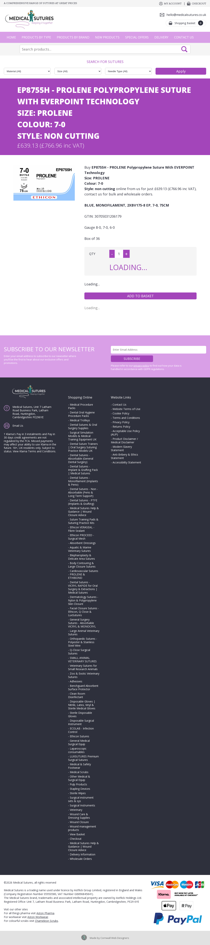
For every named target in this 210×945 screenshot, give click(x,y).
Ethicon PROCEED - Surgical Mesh (81, 536)
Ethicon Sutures (79, 736)
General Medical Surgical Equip (79, 742)
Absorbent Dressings (83, 543)
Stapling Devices (80, 789)
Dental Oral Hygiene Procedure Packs (81, 414)
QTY (92, 254)
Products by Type (36, 37)
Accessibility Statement (127, 462)
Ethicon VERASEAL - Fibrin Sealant (81, 529)
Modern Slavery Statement (121, 448)
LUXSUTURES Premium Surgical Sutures (83, 758)
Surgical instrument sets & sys (81, 799)
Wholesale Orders (81, 859)
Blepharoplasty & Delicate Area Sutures (81, 556)
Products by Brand (73, 37)
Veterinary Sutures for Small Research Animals (83, 667)
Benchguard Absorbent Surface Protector (83, 687)
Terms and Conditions (126, 418)
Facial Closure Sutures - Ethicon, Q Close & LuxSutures (83, 611)
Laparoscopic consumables (77, 750)
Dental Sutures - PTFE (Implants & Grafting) (82, 502)
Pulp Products (78, 784)
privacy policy (141, 365)
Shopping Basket (189, 22)
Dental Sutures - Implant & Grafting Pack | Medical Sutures (83, 470)
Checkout (199, 3)
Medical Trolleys (80, 420)
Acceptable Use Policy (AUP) (125, 432)
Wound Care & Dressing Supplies (79, 815)
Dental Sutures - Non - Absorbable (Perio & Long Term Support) (83, 492)
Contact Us (184, 37)
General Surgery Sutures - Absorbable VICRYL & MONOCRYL (82, 623)
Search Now (184, 49)
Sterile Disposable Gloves (80, 714)
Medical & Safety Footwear (79, 765)
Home (11, 37)
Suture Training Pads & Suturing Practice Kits (83, 521)
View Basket (77, 834)
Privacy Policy (121, 422)
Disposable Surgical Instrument (81, 722)
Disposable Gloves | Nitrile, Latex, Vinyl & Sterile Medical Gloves (81, 705)
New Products (107, 37)
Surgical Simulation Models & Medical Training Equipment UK (82, 436)
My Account (173, 3)
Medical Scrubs (79, 772)
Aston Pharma (45, 913)
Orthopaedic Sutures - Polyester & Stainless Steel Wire (82, 642)
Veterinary (76, 810)
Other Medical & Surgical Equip (79, 778)
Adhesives (76, 681)
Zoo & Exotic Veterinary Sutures (83, 675)
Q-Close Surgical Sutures (79, 651)
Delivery (161, 37)
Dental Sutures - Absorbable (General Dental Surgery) (80, 458)
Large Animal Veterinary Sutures (83, 632)
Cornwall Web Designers (114, 938)
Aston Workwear (37, 917)
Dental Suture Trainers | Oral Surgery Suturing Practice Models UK (83, 447)
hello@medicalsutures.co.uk (186, 15)
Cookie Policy (121, 413)
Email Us (17, 425)
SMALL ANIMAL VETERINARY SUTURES (82, 659)
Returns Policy (121, 426)
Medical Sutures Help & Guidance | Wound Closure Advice (83, 511)
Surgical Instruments (82, 805)
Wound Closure (79, 822)
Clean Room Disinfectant (76, 695)
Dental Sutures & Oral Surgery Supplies (82, 426)
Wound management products (82, 828)
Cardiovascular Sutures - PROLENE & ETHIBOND (83, 574)
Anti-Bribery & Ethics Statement (124, 456)
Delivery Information (82, 854)
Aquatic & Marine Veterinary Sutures (79, 549)
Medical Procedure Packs (80, 406)
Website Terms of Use (126, 409)
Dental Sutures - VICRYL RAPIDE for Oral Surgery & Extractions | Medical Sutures (83, 587)
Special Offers (137, 37)
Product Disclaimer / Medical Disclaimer (124, 440)
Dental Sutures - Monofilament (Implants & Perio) (83, 481)
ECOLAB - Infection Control (81, 730)
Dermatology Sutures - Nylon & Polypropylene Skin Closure (83, 600)
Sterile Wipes (78, 793)
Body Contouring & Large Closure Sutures (82, 564)
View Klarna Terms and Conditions (34, 451)
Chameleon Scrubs (46, 921)
